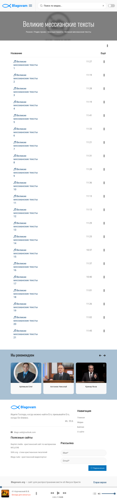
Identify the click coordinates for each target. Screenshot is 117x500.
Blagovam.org (18, 482)
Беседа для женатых (21, 495)
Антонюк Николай (58, 387)
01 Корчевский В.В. (21, 491)
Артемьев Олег (26, 387)
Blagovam (14, 6)
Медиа (80, 422)
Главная (81, 417)
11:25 (89, 236)
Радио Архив (40, 32)
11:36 (89, 182)
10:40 (89, 277)
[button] (52, 493)
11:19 (89, 75)
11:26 (89, 304)
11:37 (89, 263)
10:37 (89, 250)
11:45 (89, 330)
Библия (80, 427)
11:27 (89, 61)
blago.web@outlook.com (23, 432)
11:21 (89, 142)
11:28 (89, 88)
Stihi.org (14, 452)
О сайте (80, 432)
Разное (29, 32)
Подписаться (97, 468)
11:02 (89, 317)
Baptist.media (17, 444)
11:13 (89, 196)
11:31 (89, 155)
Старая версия (99, 482)
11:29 (89, 223)
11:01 (89, 290)
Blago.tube (15, 457)
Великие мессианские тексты (78, 32)
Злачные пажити (55, 32)
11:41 (89, 115)
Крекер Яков (91, 387)
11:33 (89, 129)
